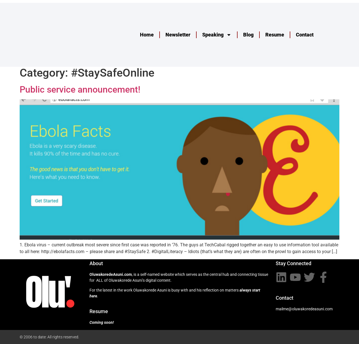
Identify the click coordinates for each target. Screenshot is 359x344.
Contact (305, 35)
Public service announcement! (80, 89)
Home (147, 35)
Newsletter (177, 35)
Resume (274, 35)
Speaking (216, 34)
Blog (248, 35)
